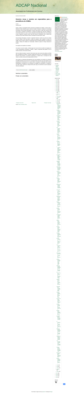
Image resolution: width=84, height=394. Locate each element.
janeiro (58, 371)
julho (57, 101)
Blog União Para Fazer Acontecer (57, 69)
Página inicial (34, 102)
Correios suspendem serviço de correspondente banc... (58, 112)
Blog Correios (58, 73)
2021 (57, 86)
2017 (57, 373)
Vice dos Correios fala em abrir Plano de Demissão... (58, 124)
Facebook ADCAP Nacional (57, 66)
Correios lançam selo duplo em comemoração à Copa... (58, 229)
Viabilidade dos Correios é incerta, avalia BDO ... (58, 288)
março (58, 367)
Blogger (51, 391)
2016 (57, 374)
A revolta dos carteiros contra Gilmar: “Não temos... (59, 216)
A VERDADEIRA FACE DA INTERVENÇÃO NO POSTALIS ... (58, 150)
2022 (57, 85)
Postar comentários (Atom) (22, 104)
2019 (57, 89)
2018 (57, 90)
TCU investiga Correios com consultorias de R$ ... (58, 343)
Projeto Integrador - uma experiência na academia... (58, 204)
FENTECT (57, 71)
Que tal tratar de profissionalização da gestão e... (59, 361)
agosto (58, 99)
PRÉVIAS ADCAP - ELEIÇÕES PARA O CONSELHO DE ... (58, 268)
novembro (58, 94)
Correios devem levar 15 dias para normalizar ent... (58, 349)
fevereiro (58, 369)
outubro (58, 96)
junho (58, 102)
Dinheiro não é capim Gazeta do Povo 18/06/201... (59, 186)
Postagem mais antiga (47, 102)
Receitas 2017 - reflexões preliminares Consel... (59, 312)
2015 (57, 375)
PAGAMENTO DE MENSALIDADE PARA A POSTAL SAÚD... (59, 157)
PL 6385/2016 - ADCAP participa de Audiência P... (59, 324)
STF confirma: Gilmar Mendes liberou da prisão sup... (58, 130)
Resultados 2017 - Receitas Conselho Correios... (58, 318)
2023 (57, 83)
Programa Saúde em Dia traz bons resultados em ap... (59, 163)
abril (57, 366)
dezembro (58, 91)
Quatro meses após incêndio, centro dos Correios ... (59, 223)
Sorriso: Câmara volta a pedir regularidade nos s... (59, 180)
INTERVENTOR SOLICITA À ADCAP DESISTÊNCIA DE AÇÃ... (59, 106)
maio (57, 365)
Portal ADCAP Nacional (58, 75)
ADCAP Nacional (31, 5)
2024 (57, 82)
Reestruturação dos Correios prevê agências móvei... (59, 198)
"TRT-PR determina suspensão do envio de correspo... (59, 174)
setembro (58, 97)
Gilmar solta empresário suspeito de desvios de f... (59, 255)
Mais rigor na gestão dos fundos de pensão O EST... (59, 354)
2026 (57, 79)
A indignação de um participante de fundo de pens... (59, 117)
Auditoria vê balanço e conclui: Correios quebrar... (58, 338)
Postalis (57, 72)
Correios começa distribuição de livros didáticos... (59, 235)
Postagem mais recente (19, 102)
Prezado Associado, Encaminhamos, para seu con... (59, 241)
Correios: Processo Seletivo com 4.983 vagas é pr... (58, 262)
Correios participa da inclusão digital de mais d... (58, 143)
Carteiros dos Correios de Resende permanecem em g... (59, 137)
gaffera (44, 391)
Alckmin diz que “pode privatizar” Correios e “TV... (59, 168)
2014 (57, 377)
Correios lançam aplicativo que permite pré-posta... (58, 295)
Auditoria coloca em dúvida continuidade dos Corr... (58, 282)
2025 (57, 81)
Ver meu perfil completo (58, 51)
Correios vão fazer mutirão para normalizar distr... (59, 300)
